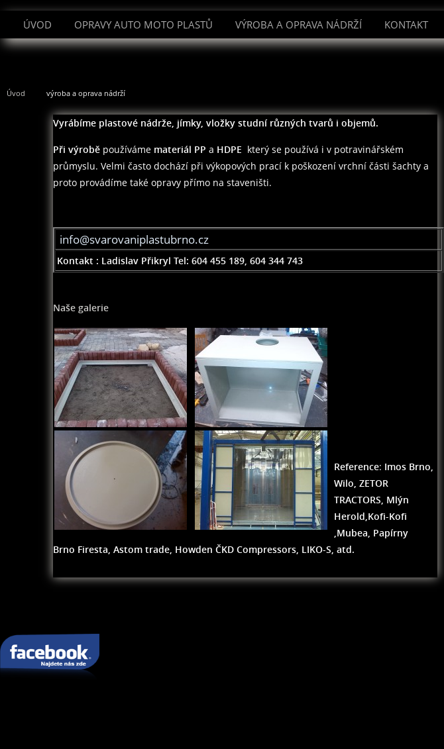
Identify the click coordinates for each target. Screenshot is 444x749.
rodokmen (387, 612)
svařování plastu (70, 612)
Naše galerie (81, 307)
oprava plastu (153, 612)
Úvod (37, 24)
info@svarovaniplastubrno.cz (134, 239)
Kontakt (406, 24)
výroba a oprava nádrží (298, 24)
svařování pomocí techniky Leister (274, 612)
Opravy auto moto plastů (143, 24)
